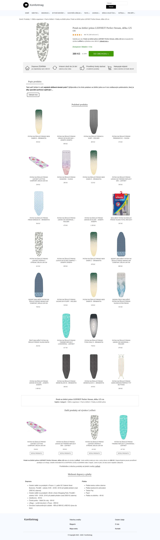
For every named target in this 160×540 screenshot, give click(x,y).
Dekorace (45, 13)
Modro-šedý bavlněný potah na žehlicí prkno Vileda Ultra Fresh (121, 301)
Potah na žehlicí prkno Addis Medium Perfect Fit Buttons (121, 383)
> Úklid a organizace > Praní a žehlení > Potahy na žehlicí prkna (50, 19)
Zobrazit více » (104, 41)
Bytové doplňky (58, 13)
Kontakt (117, 529)
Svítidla (121, 13)
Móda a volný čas (108, 13)
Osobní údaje (119, 520)
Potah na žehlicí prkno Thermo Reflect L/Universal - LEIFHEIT (66, 342)
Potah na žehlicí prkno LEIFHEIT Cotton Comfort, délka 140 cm (39, 179)
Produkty (26, 19)
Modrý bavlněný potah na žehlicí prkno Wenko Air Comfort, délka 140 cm (121, 260)
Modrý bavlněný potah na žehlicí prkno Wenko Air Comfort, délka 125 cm (38, 301)
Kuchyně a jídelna (74, 13)
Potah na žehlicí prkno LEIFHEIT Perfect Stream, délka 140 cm (39, 260)
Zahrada (95, 13)
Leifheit (80, 41)
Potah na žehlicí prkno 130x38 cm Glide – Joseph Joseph (93, 219)
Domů (27, 13)
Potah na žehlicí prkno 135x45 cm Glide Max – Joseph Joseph (66, 138)
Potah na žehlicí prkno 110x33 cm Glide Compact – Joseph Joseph (66, 260)
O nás (117, 524)
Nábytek (35, 13)
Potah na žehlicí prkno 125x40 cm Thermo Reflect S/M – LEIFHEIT (121, 179)
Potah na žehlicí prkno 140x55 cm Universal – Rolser (66, 219)
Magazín (73, 524)
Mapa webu (74, 529)
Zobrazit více (33, 95)
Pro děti (131, 13)
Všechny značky (75, 520)
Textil (86, 13)
